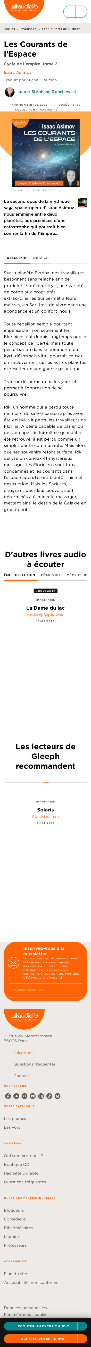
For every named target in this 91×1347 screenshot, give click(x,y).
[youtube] (33, 1096)
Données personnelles (25, 1307)
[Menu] (75, 12)
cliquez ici (54, 977)
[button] (45, 1326)
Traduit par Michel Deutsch (30, 79)
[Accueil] (24, 11)
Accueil (9, 29)
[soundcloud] (16, 1096)
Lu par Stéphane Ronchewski (46, 91)
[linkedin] (41, 1096)
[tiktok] (49, 1096)
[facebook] (8, 1096)
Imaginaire (28, 29)
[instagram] (24, 1096)
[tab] (17, 258)
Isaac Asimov (18, 72)
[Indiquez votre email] (39, 990)
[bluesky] (57, 1096)
